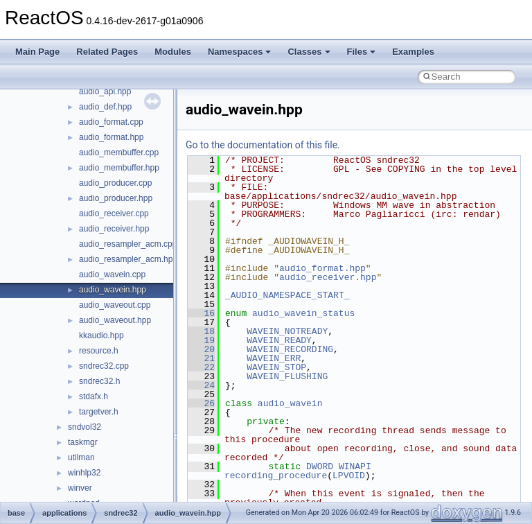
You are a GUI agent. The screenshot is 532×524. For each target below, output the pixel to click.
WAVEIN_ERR (274, 358)
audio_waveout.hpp (115, 320)
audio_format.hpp (111, 137)
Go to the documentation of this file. (263, 144)
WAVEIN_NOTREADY (287, 331)
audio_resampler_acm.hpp (128, 259)
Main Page (37, 51)
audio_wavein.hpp (112, 290)
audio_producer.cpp (115, 183)
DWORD (319, 466)
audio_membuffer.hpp (119, 168)
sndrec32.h (99, 381)
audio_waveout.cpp (114, 305)
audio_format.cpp (111, 122)
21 (201, 358)
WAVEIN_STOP (276, 367)
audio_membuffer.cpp (119, 152)
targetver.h (98, 412)
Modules (172, 51)
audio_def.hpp (105, 107)
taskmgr (83, 442)
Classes (308, 51)
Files (361, 51)
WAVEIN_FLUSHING (287, 376)
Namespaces (240, 51)
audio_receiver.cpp (114, 213)
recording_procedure (275, 475)
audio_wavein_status (303, 313)
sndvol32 (84, 427)
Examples (413, 51)
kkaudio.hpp (101, 335)
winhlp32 (84, 473)
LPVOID (348, 475)
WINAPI (355, 466)
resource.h (98, 351)
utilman (81, 457)
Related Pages (107, 51)
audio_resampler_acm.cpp (128, 244)
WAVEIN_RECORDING (290, 349)
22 (201, 367)
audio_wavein (290, 403)
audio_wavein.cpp (112, 274)
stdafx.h (93, 396)
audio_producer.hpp (115, 198)
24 (201, 385)
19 (201, 340)
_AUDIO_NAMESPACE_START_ (287, 295)
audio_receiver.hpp (114, 229)
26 (201, 403)
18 (201, 331)
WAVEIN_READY (279, 340)
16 (201, 313)
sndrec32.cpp (104, 366)
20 (201, 349)
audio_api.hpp (105, 91)
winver (80, 488)
